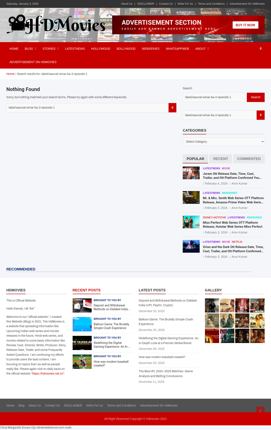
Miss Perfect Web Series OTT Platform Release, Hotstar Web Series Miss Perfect (232, 225)
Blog (21, 405)
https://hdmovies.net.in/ (47, 373)
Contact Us (166, 3)
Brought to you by (107, 300)
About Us (126, 3)
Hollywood (100, 48)
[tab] (195, 158)
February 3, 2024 (216, 207)
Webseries (150, 48)
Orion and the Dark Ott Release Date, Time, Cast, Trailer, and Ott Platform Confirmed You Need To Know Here (233, 251)
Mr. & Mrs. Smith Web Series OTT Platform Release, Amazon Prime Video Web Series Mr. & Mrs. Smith (233, 202)
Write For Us (185, 3)
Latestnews (75, 48)
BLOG (29, 48)
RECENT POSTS (87, 290)
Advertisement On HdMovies (247, 3)
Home (14, 48)
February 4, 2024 (216, 183)
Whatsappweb (177, 48)
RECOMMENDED (20, 269)
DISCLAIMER (145, 3)
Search (173, 107)
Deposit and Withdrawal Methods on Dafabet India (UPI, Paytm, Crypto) (111, 309)
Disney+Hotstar (214, 217)
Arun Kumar (239, 183)
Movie (226, 168)
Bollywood (126, 48)
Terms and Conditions (211, 3)
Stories (49, 48)
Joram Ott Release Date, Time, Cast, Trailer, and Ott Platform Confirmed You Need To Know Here (231, 178)
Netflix (237, 241)
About (200, 48)
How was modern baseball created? (162, 357)
